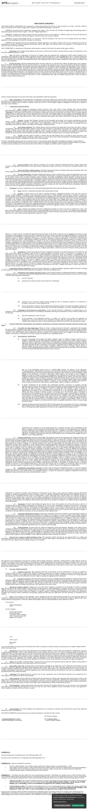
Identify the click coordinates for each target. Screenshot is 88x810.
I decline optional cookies (62, 805)
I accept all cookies (78, 805)
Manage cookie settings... (60, 801)
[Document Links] (80, 3)
